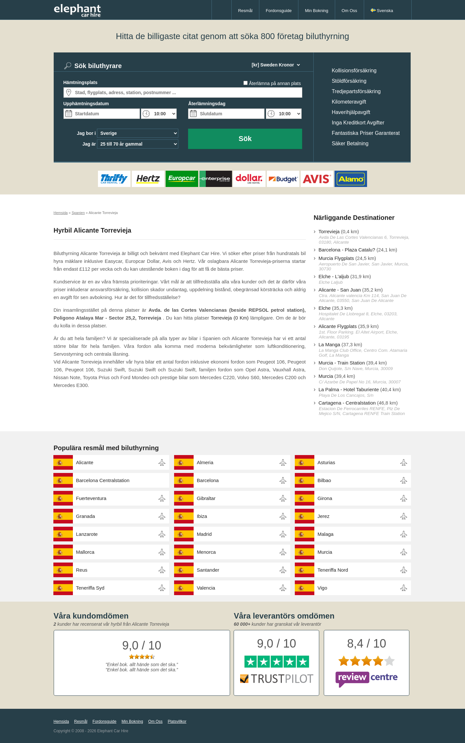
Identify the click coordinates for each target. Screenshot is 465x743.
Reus (82, 570)
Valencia (206, 588)
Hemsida (61, 721)
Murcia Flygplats (336, 258)
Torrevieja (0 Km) (230, 318)
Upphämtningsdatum (86, 103)
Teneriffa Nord (333, 570)
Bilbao (324, 480)
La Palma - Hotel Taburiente (349, 389)
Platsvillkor (177, 721)
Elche (325, 308)
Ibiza (202, 516)
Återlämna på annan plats (275, 83)
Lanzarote (87, 534)
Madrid (204, 534)
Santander (208, 570)
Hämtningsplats (80, 82)
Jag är (89, 144)
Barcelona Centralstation (103, 480)
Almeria (205, 462)
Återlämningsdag (206, 103)
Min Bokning (316, 10)
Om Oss (349, 10)
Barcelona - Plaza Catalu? (347, 249)
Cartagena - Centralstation (347, 403)
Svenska (382, 10)
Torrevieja (329, 231)
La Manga (329, 344)
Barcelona (208, 480)
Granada (85, 516)
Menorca (206, 552)
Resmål (245, 10)
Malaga (326, 534)
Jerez (324, 516)
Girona (325, 498)
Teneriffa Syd (90, 588)
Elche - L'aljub (334, 276)
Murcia (326, 376)
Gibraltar (206, 498)
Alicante (84, 462)
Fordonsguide (279, 10)
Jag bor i (86, 133)
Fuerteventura (91, 498)
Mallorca (85, 552)
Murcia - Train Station (342, 362)
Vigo (322, 588)
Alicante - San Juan (340, 290)
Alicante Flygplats (338, 326)
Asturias (326, 462)
